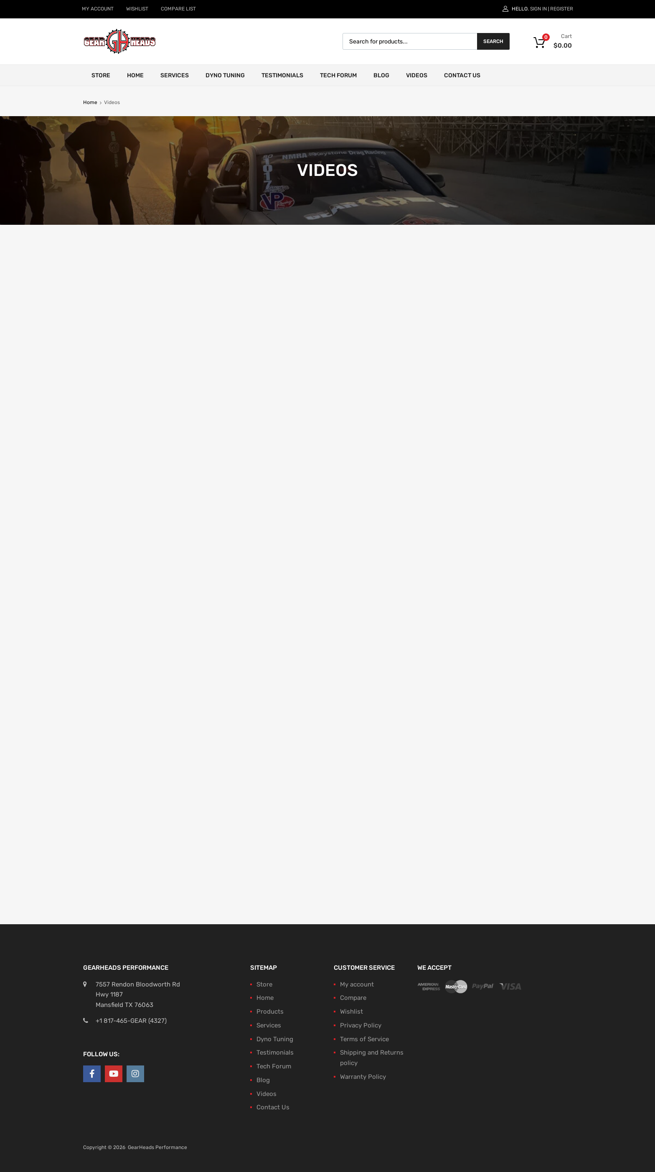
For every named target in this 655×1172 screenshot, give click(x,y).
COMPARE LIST (178, 9)
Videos (416, 75)
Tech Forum (338, 75)
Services (174, 75)
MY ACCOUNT (98, 9)
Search (493, 41)
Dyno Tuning (225, 75)
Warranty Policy (363, 1076)
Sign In (538, 9)
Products (270, 1011)
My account (357, 984)
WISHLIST (137, 9)
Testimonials (282, 75)
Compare (353, 998)
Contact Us (462, 75)
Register (561, 9)
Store (100, 75)
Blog (381, 75)
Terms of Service (364, 1039)
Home (135, 75)
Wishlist (351, 1011)
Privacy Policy (360, 1025)
